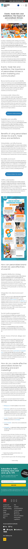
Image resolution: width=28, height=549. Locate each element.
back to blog (14, 460)
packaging (17, 419)
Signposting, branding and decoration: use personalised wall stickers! (11, 453)
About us (5, 516)
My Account (17, 514)
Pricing (4, 510)
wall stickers (23, 301)
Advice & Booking (7, 508)
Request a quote (7, 506)
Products (20, 19)
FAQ (15, 505)
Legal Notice (17, 519)
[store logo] (5, 5)
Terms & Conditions (18, 515)
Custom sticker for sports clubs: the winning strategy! (13, 457)
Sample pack (6, 505)
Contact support (18, 510)
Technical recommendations (18, 507)
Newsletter (16, 512)
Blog (4, 517)
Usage (4, 512)
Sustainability (6, 514)
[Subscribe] (13, 485)
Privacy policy (17, 517)
